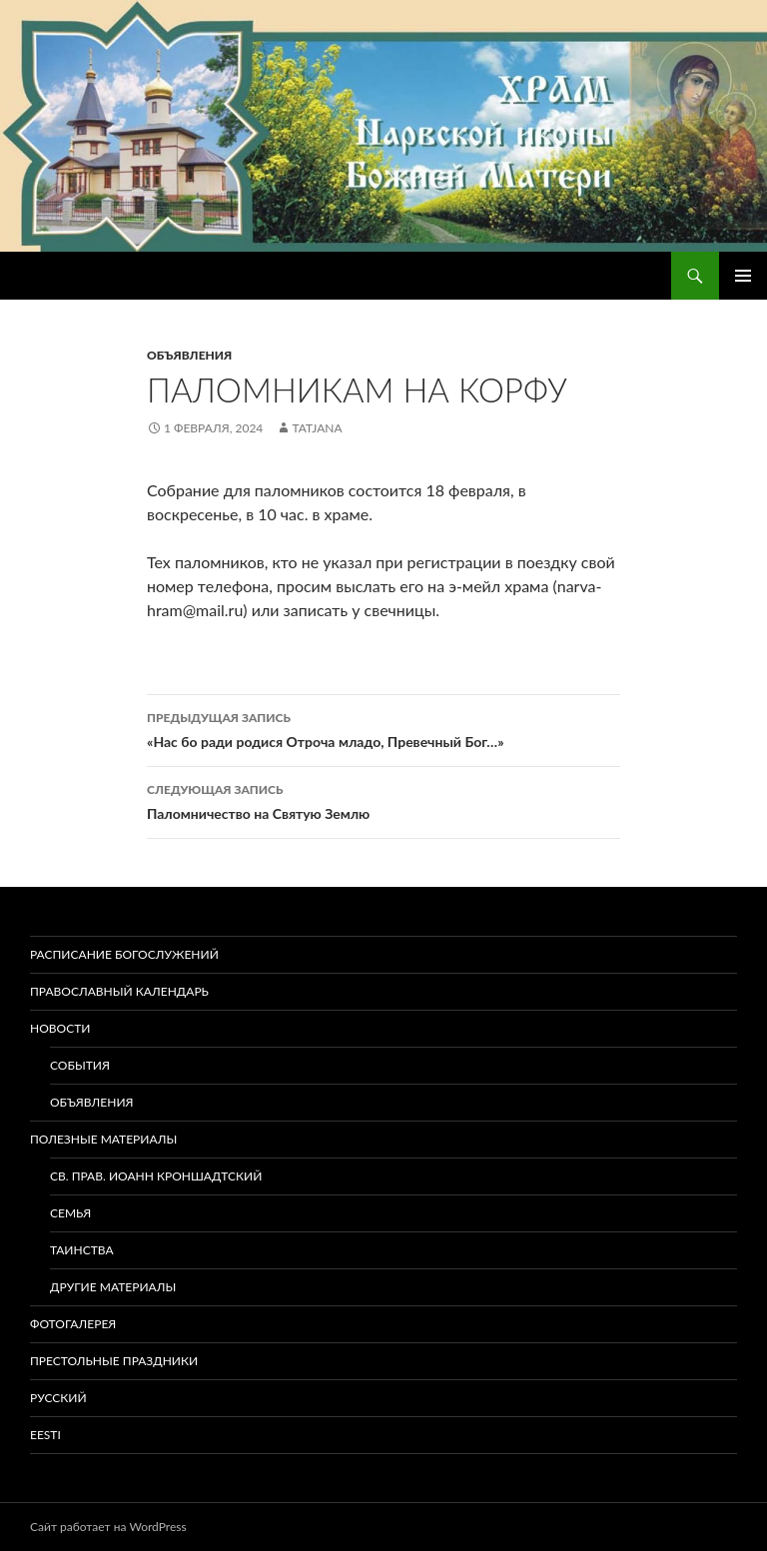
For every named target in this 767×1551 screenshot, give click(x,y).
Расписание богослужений (124, 954)
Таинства (82, 1249)
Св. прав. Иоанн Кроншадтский (156, 1175)
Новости (60, 1028)
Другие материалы (113, 1286)
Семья (70, 1212)
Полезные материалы (103, 1139)
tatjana (317, 427)
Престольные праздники (114, 1360)
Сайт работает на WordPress (108, 1526)
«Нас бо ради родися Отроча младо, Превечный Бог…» (383, 728)
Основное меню (743, 276)
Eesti (45, 1434)
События (80, 1065)
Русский (58, 1397)
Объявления (189, 355)
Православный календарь (119, 991)
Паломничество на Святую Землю (383, 800)
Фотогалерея (73, 1323)
